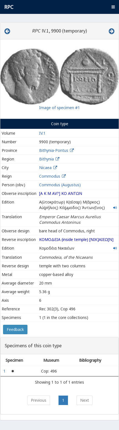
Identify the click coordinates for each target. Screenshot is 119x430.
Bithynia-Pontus (53, 150)
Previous (38, 400)
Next (84, 400)
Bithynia (46, 159)
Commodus (49, 176)
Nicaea (45, 167)
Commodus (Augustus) (60, 184)
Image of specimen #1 (59, 107)
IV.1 (42, 133)
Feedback (15, 329)
